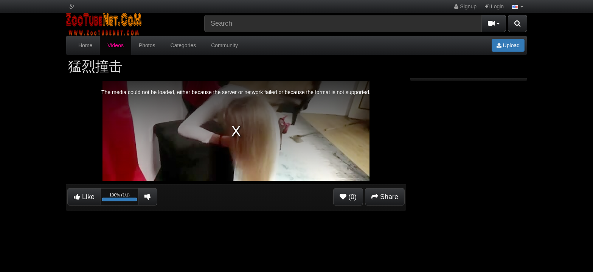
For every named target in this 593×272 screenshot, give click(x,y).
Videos (115, 45)
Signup (465, 6)
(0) (348, 197)
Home (85, 45)
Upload (508, 45)
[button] (517, 6)
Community (224, 45)
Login (494, 6)
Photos (147, 45)
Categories (183, 45)
